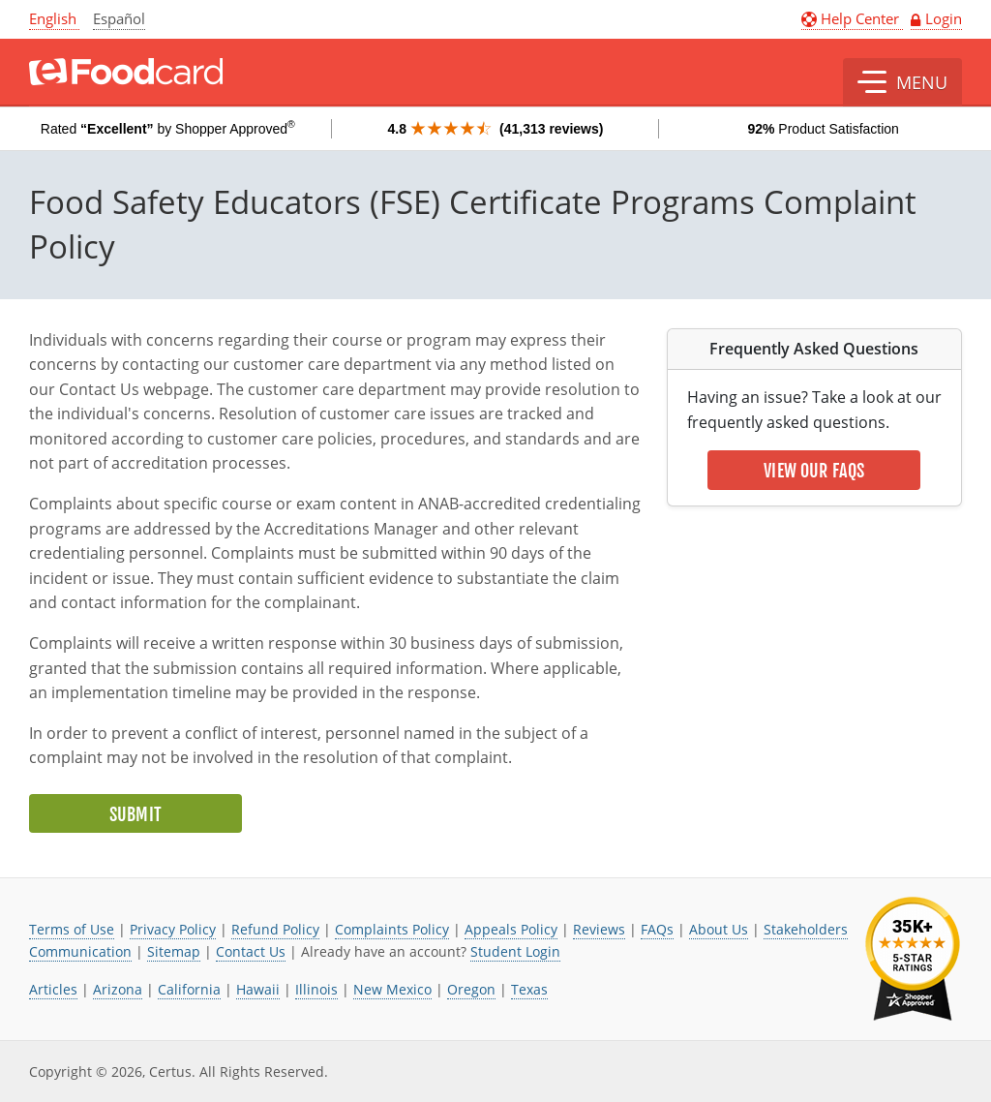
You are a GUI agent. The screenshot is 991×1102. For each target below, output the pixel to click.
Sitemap (173, 951)
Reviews (599, 929)
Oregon (471, 989)
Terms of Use (71, 929)
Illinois (316, 989)
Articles (53, 989)
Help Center (852, 18)
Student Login (515, 951)
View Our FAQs (814, 470)
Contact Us (250, 951)
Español (119, 18)
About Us (718, 929)
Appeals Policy (511, 929)
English (52, 18)
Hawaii (258, 989)
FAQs (657, 929)
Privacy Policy (173, 929)
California (189, 989)
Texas (529, 989)
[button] (902, 82)
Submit (135, 814)
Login (943, 18)
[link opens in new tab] (912, 959)
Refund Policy (275, 929)
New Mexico (392, 989)
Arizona (117, 989)
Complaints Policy (392, 929)
